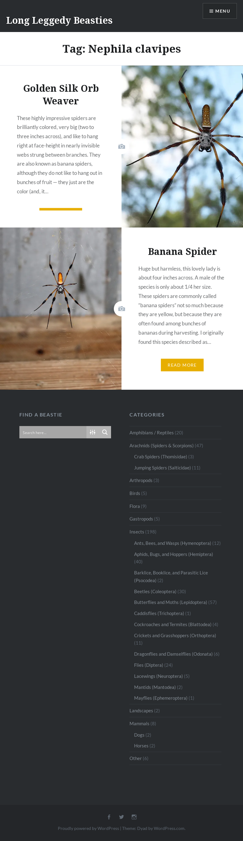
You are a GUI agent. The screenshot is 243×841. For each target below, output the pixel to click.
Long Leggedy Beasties (59, 20)
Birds (134, 493)
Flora (134, 506)
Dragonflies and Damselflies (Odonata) (173, 654)
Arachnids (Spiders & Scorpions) (161, 445)
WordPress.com (169, 828)
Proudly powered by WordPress (88, 828)
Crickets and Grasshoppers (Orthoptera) (175, 635)
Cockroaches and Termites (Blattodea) (173, 624)
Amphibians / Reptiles (151, 432)
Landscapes (141, 710)
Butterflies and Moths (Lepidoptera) (170, 602)
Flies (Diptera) (148, 665)
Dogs (139, 735)
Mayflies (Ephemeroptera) (161, 698)
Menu (222, 11)
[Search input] (53, 432)
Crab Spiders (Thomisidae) (160, 456)
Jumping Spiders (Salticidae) (162, 467)
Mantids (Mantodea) (155, 687)
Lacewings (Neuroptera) (158, 676)
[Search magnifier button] (105, 432)
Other (135, 758)
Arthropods (141, 480)
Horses (141, 745)
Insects (136, 531)
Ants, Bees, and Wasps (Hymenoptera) (172, 543)
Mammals (139, 723)
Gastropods (141, 518)
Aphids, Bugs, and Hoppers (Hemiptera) (173, 554)
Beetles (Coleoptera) (155, 591)
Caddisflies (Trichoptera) (159, 613)
